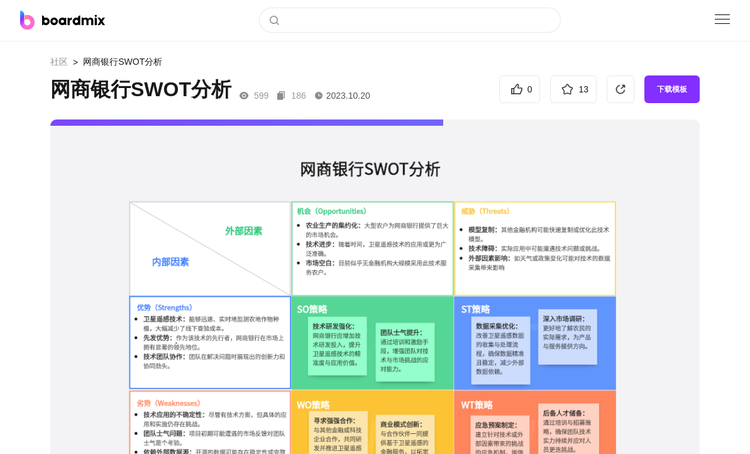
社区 (59, 62)
